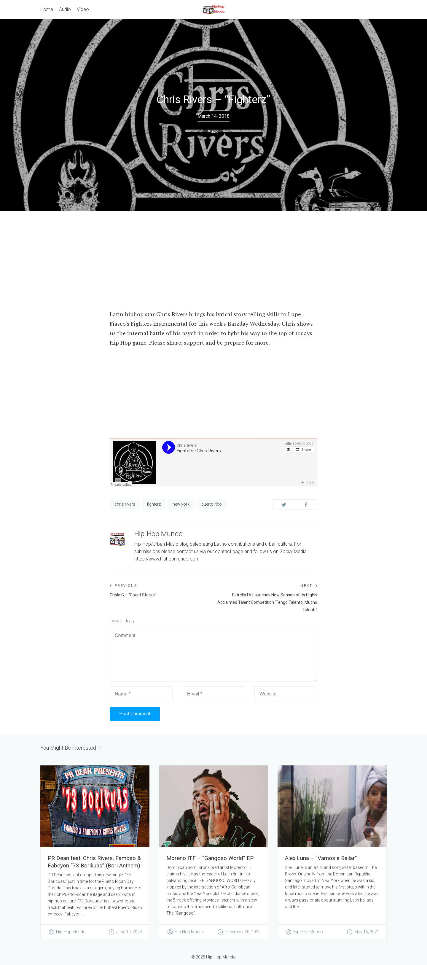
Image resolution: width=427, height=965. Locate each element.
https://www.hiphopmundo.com (167, 559)
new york (181, 504)
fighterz (154, 504)
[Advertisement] (213, 255)
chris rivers (124, 504)
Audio (213, 131)
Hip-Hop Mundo (158, 534)
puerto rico (211, 504)
